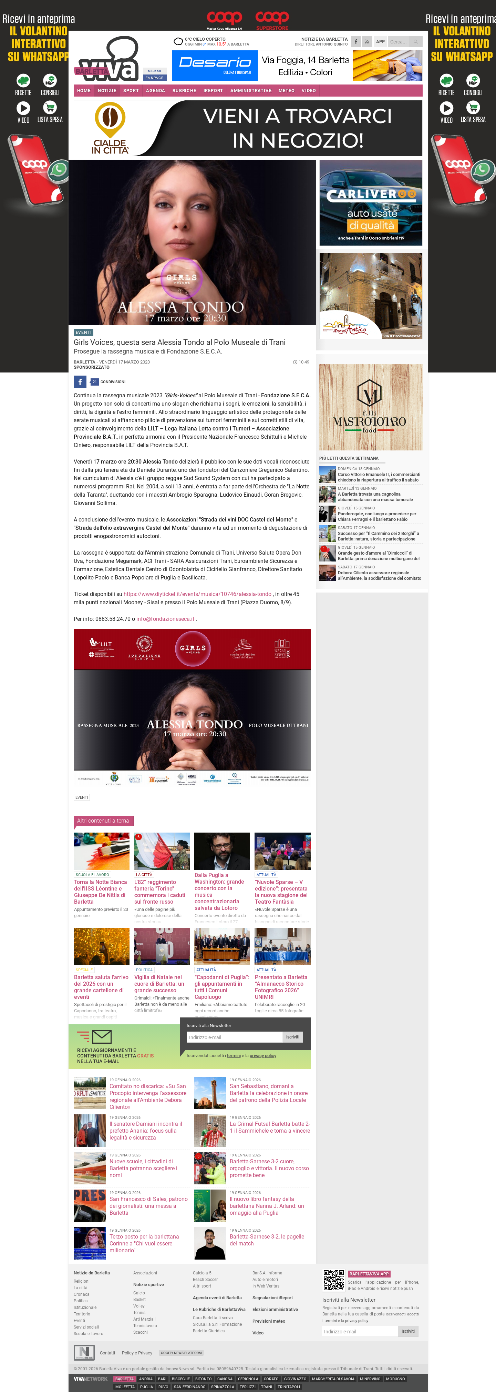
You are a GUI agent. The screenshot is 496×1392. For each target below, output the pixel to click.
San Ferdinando (190, 1387)
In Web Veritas (265, 1286)
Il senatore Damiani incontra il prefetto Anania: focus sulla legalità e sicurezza (146, 1131)
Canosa (224, 1379)
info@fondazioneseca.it (165, 619)
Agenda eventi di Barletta (217, 1297)
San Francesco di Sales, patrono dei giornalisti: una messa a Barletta (149, 1206)
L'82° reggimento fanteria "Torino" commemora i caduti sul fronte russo (159, 892)
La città (80, 1287)
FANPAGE (155, 78)
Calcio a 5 (202, 1272)
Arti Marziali (144, 1319)
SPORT (131, 90)
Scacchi (140, 1332)
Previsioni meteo (268, 1321)
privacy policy (263, 1055)
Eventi (79, 1320)
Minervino (370, 1379)
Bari (162, 1379)
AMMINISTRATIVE (250, 90)
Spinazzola (222, 1387)
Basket (139, 1299)
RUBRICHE (184, 90)
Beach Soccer (205, 1279)
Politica (81, 1300)
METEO (286, 90)
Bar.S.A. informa (267, 1272)
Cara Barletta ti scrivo (213, 1317)
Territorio (82, 1313)
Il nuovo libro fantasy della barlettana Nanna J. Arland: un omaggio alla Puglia (267, 1206)
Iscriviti (292, 1037)
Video (258, 1332)
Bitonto (203, 1379)
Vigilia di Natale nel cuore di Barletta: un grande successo (159, 984)
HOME (84, 90)
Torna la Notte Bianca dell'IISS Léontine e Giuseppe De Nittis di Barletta (100, 892)
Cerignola (248, 1379)
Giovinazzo (295, 1379)
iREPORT (214, 90)
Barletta (124, 1379)
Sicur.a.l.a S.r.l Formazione (217, 1324)
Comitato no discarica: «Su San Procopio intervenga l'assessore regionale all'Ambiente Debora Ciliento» (148, 1096)
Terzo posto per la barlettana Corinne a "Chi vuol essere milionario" (144, 1243)
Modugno (395, 1379)
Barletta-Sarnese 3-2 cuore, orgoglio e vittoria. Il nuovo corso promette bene (269, 1168)
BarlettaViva (107, 56)
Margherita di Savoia (333, 1379)
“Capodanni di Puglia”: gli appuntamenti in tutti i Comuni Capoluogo (222, 987)
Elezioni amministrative (275, 1309)
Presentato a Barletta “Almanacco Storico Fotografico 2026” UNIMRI (281, 987)
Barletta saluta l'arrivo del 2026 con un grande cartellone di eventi (101, 987)
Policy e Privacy (137, 1352)
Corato (271, 1379)
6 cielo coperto (215, 41)
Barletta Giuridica (209, 1330)
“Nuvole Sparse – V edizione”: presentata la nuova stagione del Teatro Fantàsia (281, 892)
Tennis (139, 1312)
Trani (266, 1387)
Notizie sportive (148, 1284)
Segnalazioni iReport (272, 1297)
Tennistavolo (145, 1325)
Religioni (82, 1281)
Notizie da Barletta (92, 1272)
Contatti (107, 1352)
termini (234, 1055)
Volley (139, 1306)
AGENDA (155, 90)
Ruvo (163, 1387)
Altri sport (202, 1286)
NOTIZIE (107, 90)
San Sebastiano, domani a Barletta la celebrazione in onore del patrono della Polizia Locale (269, 1093)
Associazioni (145, 1272)
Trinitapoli (289, 1387)
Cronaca (82, 1294)
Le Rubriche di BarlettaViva (219, 1309)
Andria (146, 1379)
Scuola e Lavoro (88, 1333)
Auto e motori (265, 1279)
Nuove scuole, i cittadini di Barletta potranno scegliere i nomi (143, 1168)
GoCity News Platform (181, 1353)
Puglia (146, 1387)
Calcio (139, 1292)
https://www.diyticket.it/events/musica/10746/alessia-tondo (197, 594)
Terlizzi (248, 1387)
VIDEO (309, 90)
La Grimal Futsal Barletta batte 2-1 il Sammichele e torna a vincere (270, 1127)
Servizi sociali (86, 1327)
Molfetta (125, 1387)
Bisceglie (181, 1379)
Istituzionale (85, 1307)
